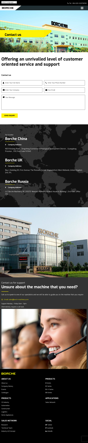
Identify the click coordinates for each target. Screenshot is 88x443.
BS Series (48, 386)
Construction (5, 409)
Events (3, 389)
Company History (7, 386)
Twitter (48, 425)
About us (4, 383)
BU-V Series (49, 389)
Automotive (5, 405)
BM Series (48, 393)
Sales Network (50, 402)
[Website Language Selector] (9, 2)
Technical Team (6, 428)
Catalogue (4, 393)
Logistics (4, 412)
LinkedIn (49, 431)
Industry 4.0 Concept (8, 431)
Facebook (49, 428)
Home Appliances (7, 415)
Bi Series (48, 383)
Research (4, 425)
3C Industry (5, 402)
